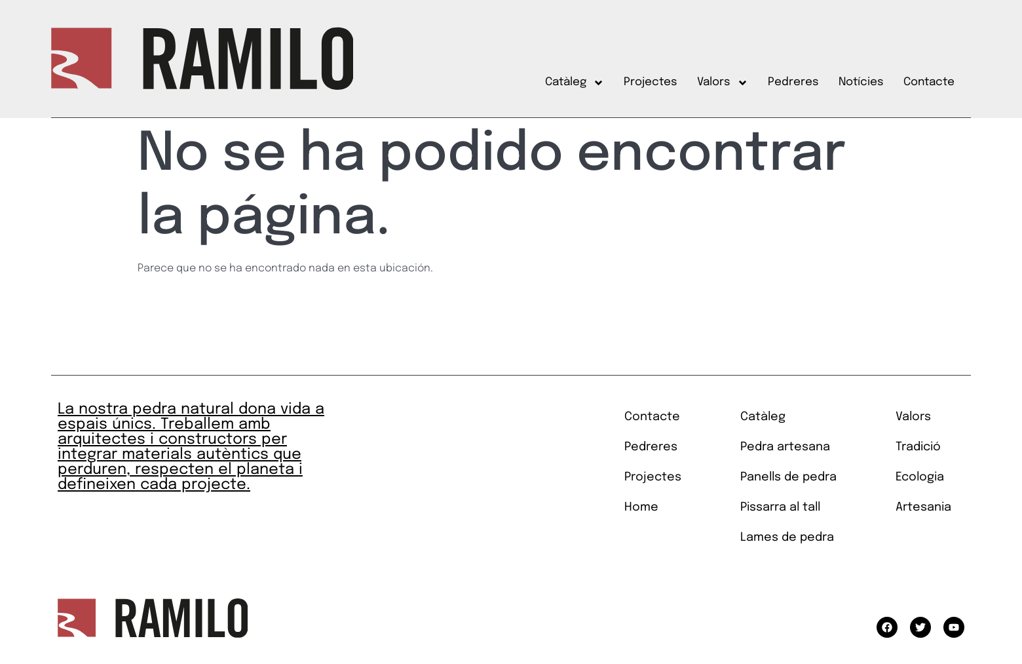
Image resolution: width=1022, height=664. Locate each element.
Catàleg (574, 83)
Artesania (923, 507)
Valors (722, 83)
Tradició (918, 447)
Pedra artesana (785, 447)
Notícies (861, 82)
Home (641, 507)
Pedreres (793, 82)
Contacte (929, 82)
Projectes (650, 82)
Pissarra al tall (780, 507)
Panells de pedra (788, 477)
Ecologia (920, 477)
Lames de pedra (787, 537)
